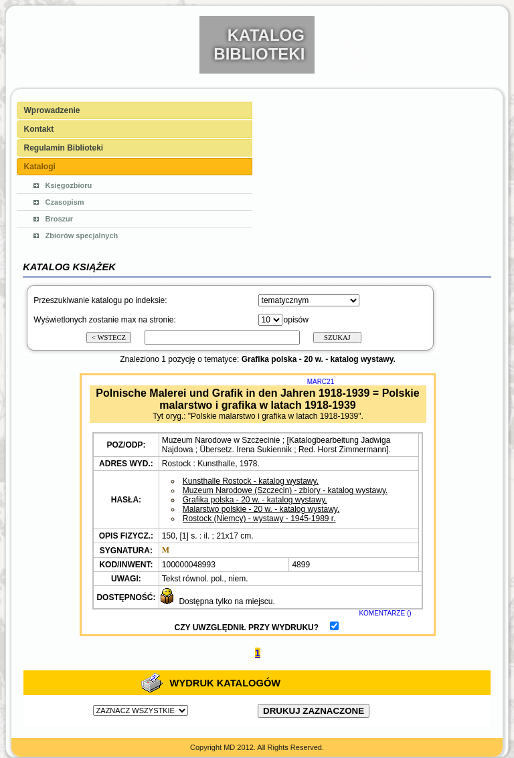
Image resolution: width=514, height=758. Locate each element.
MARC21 (321, 381)
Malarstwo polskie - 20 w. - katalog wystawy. (261, 509)
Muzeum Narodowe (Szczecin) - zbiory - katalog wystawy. (285, 490)
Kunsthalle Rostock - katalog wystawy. (251, 481)
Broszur (60, 219)
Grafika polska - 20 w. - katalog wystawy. (255, 499)
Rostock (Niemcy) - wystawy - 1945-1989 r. (259, 518)
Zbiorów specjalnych (82, 235)
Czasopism (65, 202)
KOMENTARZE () (385, 613)
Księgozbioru (69, 185)
